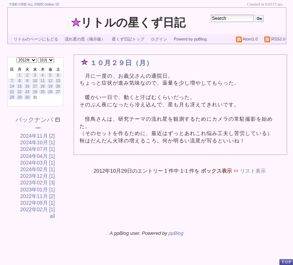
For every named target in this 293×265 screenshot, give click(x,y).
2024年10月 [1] (37, 142)
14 (12, 86)
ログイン (159, 39)
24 (35, 92)
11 (42, 81)
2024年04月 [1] (37, 156)
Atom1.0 (247, 39)
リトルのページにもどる (36, 39)
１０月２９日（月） (121, 63)
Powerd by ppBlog (190, 39)
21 (12, 92)
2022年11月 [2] (37, 196)
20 (58, 86)
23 (27, 92)
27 (58, 92)
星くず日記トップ (128, 39)
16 (27, 86)
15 (20, 86)
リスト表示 (253, 171)
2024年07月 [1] (37, 149)
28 (12, 97)
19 (50, 86)
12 (50, 81)
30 (27, 97)
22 (20, 92)
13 (58, 81)
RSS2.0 (274, 39)
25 (42, 92)
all (52, 216)
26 (50, 92)
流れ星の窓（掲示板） (85, 39)
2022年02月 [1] (37, 209)
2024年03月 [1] (37, 163)
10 (35, 81)
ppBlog (176, 233)
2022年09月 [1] (37, 203)
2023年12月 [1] (37, 176)
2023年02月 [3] (37, 183)
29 (20, 97)
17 (35, 86)
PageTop (286, 262)
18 (42, 86)
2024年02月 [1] (37, 169)
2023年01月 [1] (37, 189)
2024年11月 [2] (37, 136)
